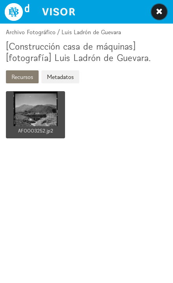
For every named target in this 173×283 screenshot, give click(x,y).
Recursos (22, 77)
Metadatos (60, 77)
